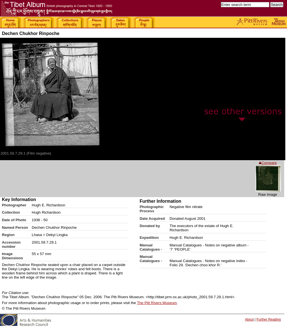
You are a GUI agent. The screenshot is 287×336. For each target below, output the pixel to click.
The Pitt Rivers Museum (157, 303)
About (249, 319)
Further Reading (268, 319)
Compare (268, 163)
